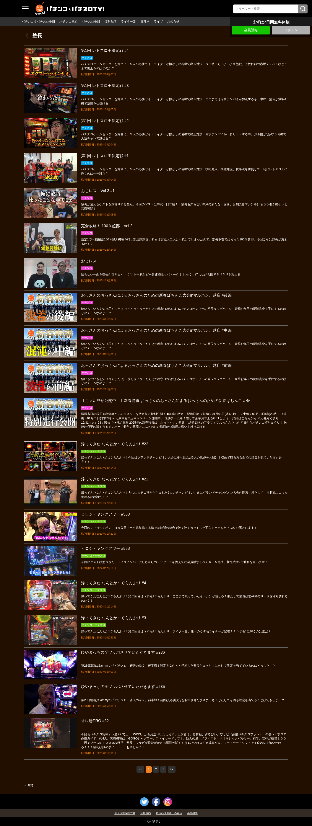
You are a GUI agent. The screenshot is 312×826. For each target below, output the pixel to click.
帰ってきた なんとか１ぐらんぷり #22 (114, 444)
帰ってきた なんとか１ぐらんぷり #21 (114, 479)
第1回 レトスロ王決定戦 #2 (105, 121)
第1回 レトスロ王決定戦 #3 (105, 85)
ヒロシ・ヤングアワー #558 (105, 548)
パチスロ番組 (91, 21)
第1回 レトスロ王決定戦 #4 (105, 50)
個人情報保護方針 (124, 813)
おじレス (89, 261)
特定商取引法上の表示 (169, 813)
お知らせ (173, 21)
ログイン (291, 30)
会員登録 (251, 30)
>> (171, 769)
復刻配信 (110, 21)
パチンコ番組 (68, 21)
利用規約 (145, 813)
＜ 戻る (29, 785)
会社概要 (192, 813)
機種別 (145, 21)
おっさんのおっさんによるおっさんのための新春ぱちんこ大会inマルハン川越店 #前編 (156, 365)
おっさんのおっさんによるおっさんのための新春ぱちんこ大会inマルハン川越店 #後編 (156, 295)
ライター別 (128, 21)
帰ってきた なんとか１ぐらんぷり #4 (113, 583)
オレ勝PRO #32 (95, 721)
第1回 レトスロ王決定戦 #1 (105, 156)
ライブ (158, 21)
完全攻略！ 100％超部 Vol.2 (106, 226)
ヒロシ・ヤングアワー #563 (105, 514)
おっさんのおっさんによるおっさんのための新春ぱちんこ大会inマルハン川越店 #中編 (156, 330)
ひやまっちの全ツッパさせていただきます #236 (123, 652)
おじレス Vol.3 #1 (98, 191)
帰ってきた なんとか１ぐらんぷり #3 (113, 618)
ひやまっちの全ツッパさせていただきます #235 (123, 686)
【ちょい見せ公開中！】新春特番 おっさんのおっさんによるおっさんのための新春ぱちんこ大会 (165, 400)
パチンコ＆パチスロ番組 (38, 21)
